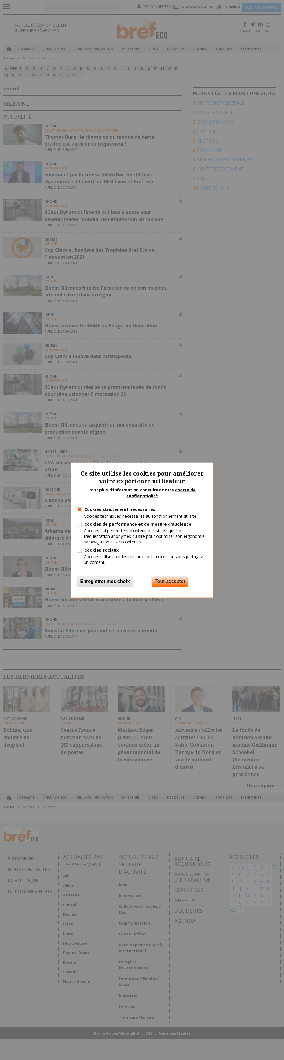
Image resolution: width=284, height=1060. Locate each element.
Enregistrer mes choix (105, 581)
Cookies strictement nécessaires (119, 509)
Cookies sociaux (101, 550)
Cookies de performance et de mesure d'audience (137, 524)
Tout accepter (170, 581)
